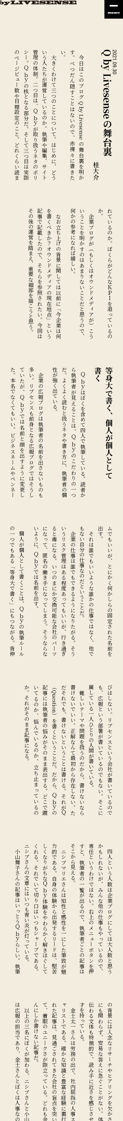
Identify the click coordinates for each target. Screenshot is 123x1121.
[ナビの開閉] (113, 9)
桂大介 (96, 171)
